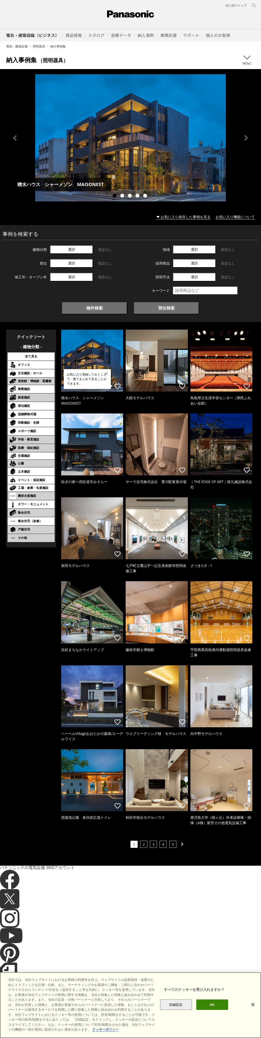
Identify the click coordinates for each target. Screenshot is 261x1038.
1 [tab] (115, 196)
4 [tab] (138, 196)
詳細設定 (176, 1018)
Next (246, 138)
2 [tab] (122, 196)
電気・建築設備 (17, 46)
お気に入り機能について (235, 216)
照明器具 (39, 46)
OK (212, 1018)
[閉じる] (252, 1017)
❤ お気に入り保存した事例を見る (183, 216)
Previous (15, 138)
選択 (71, 249)
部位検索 (166, 308)
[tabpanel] (130, 137)
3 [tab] (130, 196)
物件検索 (94, 308)
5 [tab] (145, 196)
